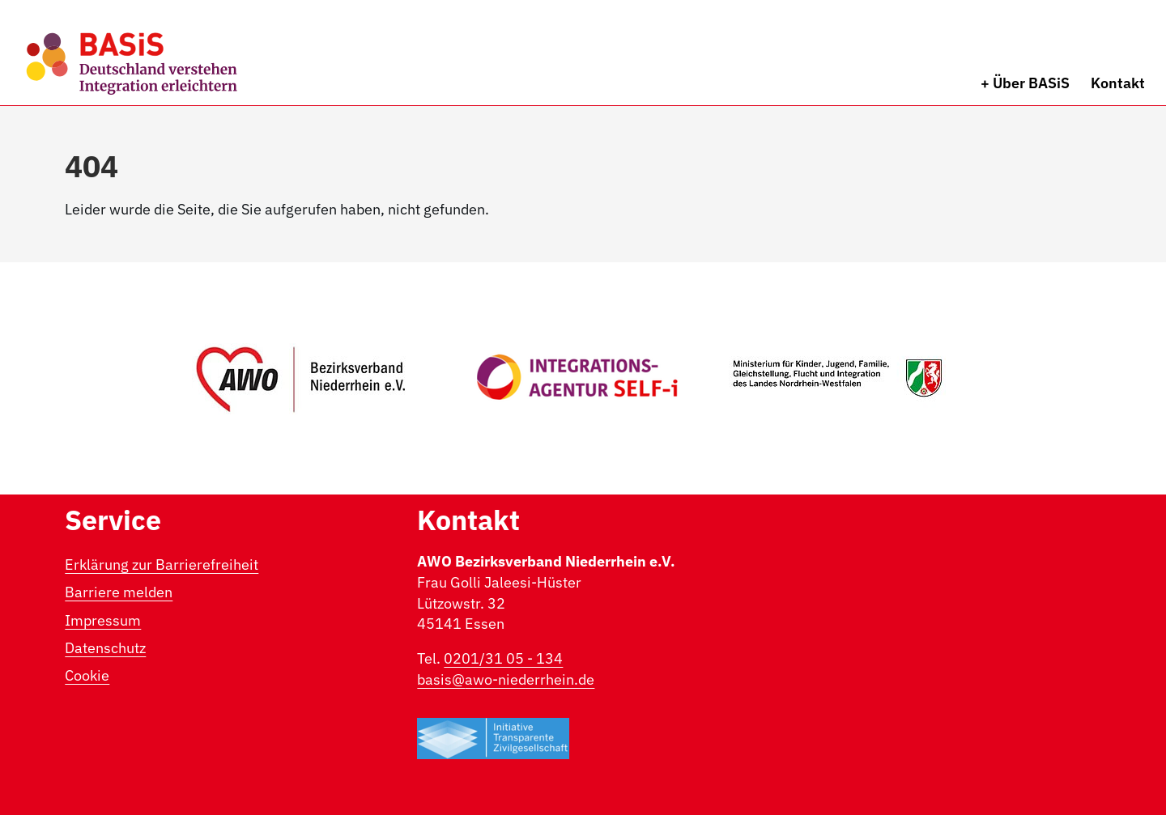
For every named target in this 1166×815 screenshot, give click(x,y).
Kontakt (1118, 82)
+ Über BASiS (1025, 82)
